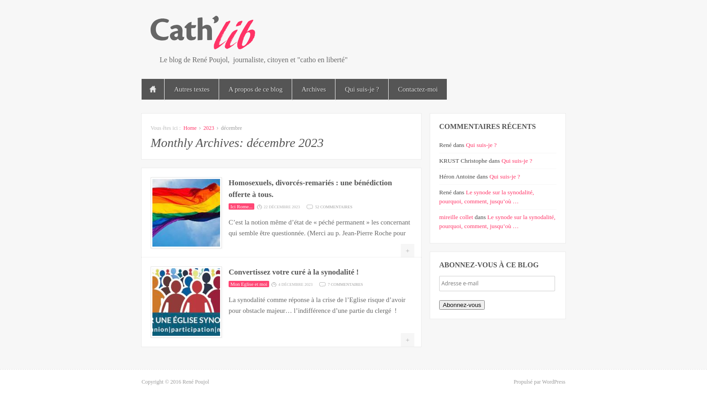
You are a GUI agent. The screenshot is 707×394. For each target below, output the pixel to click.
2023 (208, 128)
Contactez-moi (418, 89)
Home (190, 128)
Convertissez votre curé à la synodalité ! (294, 272)
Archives (314, 89)
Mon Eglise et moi (248, 284)
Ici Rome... (241, 206)
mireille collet (456, 217)
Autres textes (192, 89)
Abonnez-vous (462, 305)
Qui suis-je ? (362, 89)
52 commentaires (334, 206)
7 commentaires (345, 284)
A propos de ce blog (256, 89)
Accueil (153, 89)
